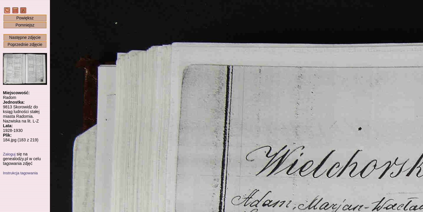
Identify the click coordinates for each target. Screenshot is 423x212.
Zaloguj (9, 154)
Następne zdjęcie (25, 37)
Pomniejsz (25, 25)
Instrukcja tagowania (20, 173)
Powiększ (24, 18)
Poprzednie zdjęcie (25, 44)
